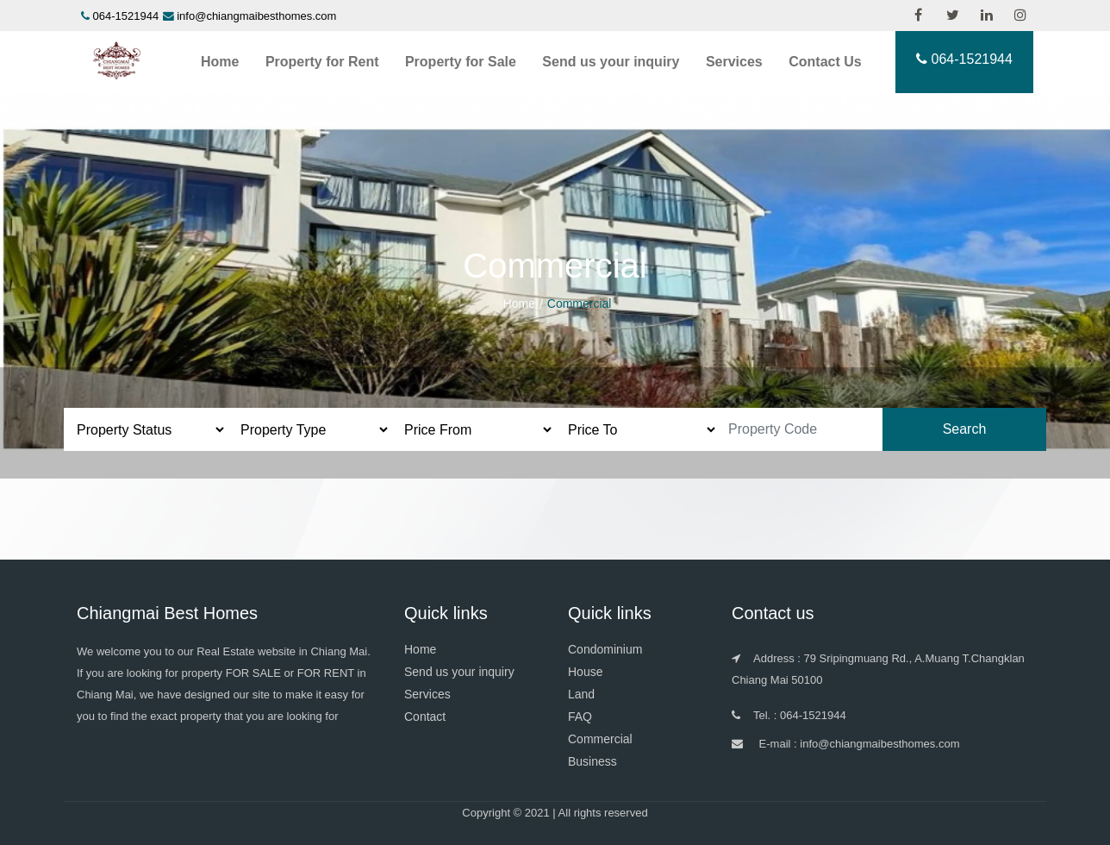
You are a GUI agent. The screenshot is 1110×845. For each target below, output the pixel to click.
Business (592, 761)
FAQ (580, 716)
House (585, 672)
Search (965, 429)
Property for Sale (460, 61)
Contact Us (825, 61)
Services (734, 61)
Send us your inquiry (610, 61)
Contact (425, 716)
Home (220, 61)
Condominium (605, 649)
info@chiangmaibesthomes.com (256, 15)
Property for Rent (322, 61)
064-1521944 (126, 15)
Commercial (600, 739)
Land (581, 694)
